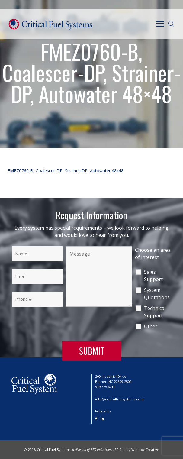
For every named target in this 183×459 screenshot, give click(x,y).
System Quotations (157, 294)
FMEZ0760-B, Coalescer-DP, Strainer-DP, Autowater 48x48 (66, 170)
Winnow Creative (145, 449)
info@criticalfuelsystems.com (119, 399)
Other (150, 326)
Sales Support (153, 276)
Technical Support (154, 312)
